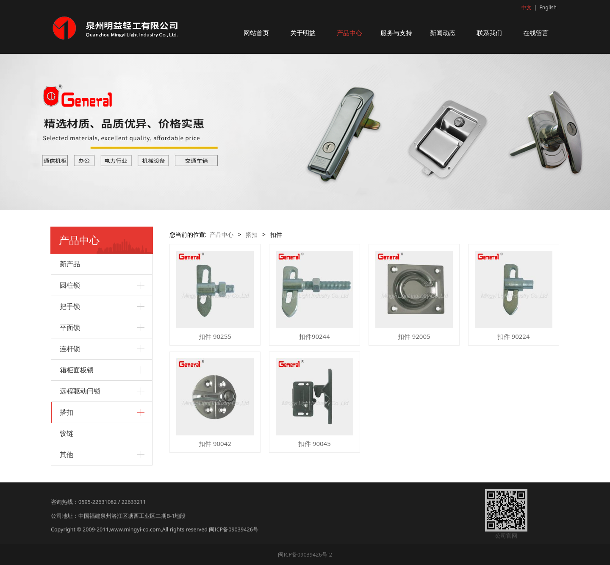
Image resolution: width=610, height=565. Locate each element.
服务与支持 (396, 32)
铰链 (66, 433)
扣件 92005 (414, 336)
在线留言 (536, 32)
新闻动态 (442, 32)
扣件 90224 (513, 336)
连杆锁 (70, 348)
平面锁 (70, 327)
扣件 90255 (215, 336)
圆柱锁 (70, 285)
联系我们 (489, 32)
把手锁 (70, 306)
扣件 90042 (215, 443)
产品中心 (349, 32)
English (548, 7)
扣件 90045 (314, 443)
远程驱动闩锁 (80, 391)
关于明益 (303, 32)
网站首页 (256, 32)
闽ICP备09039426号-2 (305, 554)
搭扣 (66, 412)
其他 (66, 454)
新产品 (70, 264)
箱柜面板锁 (77, 369)
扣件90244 (314, 336)
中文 (526, 7)
